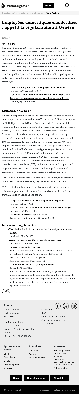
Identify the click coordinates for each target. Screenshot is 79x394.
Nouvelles (33, 350)
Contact (8, 368)
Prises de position (37, 357)
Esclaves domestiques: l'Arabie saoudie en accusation (35, 239)
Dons (48, 5)
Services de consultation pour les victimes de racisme (64, 362)
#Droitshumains (36, 13)
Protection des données (64, 390)
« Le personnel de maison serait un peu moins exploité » (36, 200)
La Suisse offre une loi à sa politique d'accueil (31, 264)
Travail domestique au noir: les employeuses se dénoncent (37, 87)
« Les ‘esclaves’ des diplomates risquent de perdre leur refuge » (40, 207)
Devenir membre (36, 378)
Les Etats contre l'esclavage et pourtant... (29, 214)
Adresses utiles (61, 368)
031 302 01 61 (11, 325)
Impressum (45, 390)
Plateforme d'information (14, 13)
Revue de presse (11, 364)
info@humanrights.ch (14, 322)
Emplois (7, 360)
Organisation (10, 357)
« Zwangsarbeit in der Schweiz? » (25, 246)
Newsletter (60, 378)
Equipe (7, 353)
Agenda (32, 354)
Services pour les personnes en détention (62, 353)
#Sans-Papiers (52, 13)
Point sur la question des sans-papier (27, 257)
